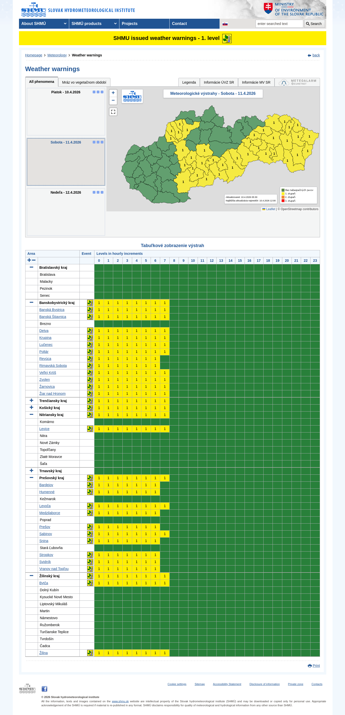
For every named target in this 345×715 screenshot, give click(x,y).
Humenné (47, 492)
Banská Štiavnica (52, 317)
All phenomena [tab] (41, 82)
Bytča (43, 583)
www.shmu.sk (120, 701)
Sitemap (200, 684)
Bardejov (46, 485)
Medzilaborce (49, 513)
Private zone (295, 684)
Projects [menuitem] (130, 23)
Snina (43, 541)
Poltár (44, 352)
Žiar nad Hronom (52, 394)
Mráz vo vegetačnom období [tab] (84, 82)
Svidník (45, 562)
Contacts (317, 684)
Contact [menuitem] (179, 23)
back (316, 55)
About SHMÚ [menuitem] (33, 23)
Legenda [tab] (189, 82)
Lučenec (46, 345)
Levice (44, 429)
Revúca (45, 359)
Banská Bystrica (51, 310)
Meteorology (57, 55)
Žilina (43, 653)
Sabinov (45, 534)
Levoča (45, 506)
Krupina (45, 338)
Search (316, 24)
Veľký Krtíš (47, 373)
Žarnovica (47, 387)
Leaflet (268, 209)
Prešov (44, 527)
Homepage (33, 55)
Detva (44, 331)
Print (316, 666)
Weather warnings (87, 55)
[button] (113, 93)
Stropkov (46, 555)
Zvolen (44, 380)
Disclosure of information (265, 684)
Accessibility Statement (227, 684)
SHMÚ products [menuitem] (87, 23)
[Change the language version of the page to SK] (225, 24)
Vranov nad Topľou (54, 569)
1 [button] (171, 138)
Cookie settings (177, 684)
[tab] (297, 82)
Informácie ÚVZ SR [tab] (219, 82)
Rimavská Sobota (53, 366)
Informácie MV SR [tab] (256, 82)
